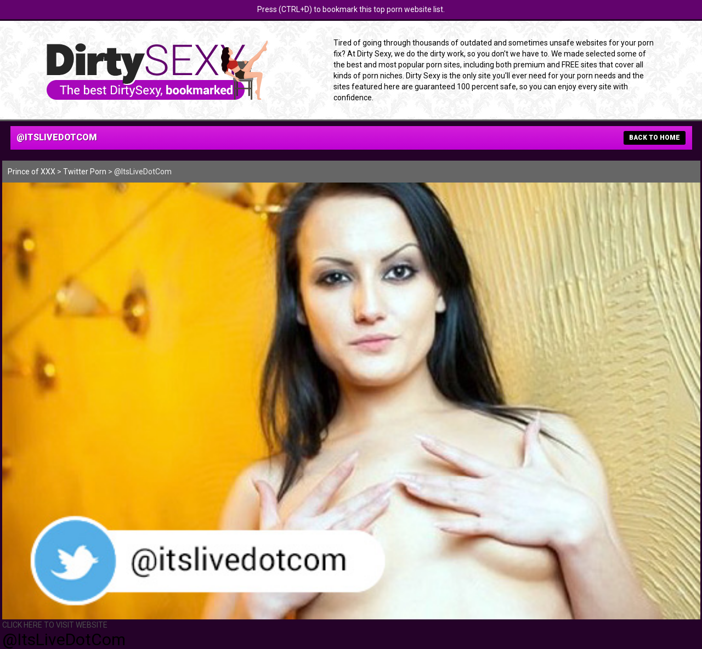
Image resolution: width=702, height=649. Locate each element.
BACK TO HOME (654, 137)
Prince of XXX (31, 171)
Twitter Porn (84, 171)
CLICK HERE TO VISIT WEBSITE (54, 624)
